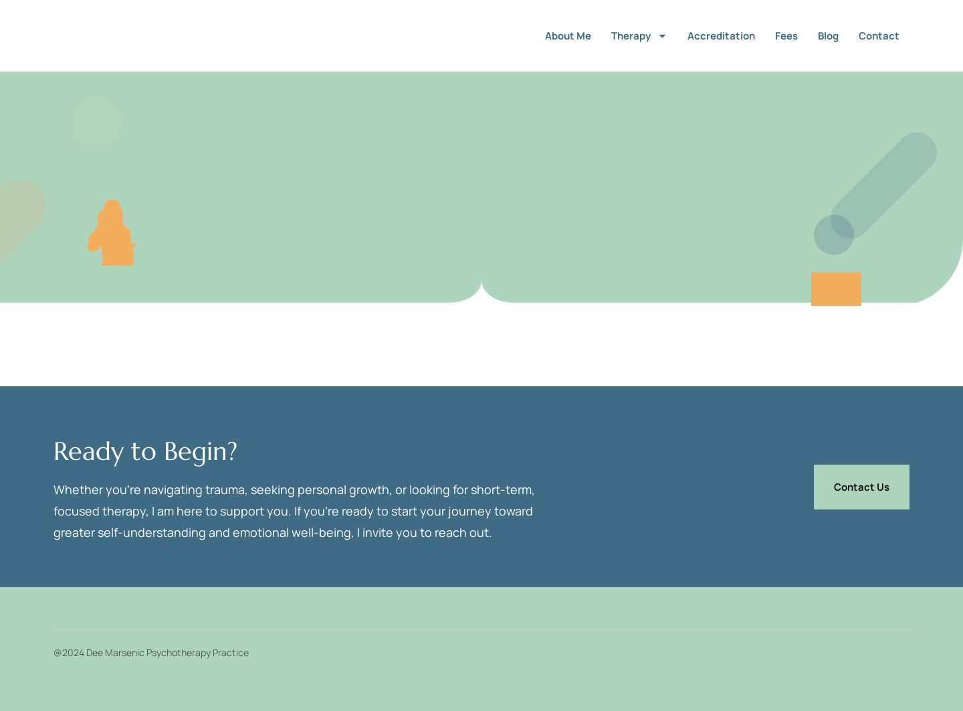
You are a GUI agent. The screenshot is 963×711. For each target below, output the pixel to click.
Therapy (639, 36)
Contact (879, 36)
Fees (786, 36)
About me (568, 36)
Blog (828, 36)
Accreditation (721, 36)
